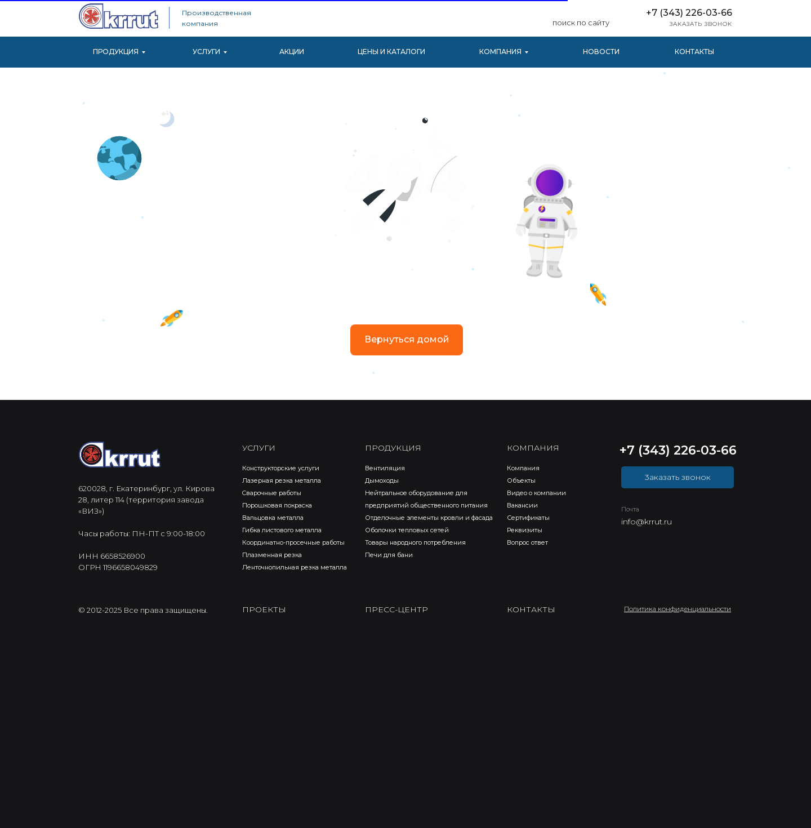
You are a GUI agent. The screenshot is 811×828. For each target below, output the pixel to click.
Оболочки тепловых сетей (407, 530)
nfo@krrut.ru (647, 522)
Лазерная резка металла (281, 480)
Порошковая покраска (277, 505)
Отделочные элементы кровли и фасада (429, 518)
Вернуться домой (406, 339)
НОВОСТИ (601, 51)
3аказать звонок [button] (678, 477)
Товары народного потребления (415, 542)
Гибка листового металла (282, 530)
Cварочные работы (271, 493)
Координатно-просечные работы (293, 542)
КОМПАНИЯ (500, 51)
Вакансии (522, 505)
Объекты (521, 480)
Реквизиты (524, 530)
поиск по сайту (580, 22)
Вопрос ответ (527, 542)
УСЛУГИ (206, 51)
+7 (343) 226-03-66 (689, 12)
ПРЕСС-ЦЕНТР (396, 609)
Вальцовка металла (273, 518)
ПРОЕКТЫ (264, 609)
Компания (523, 468)
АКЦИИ (291, 51)
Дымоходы (382, 480)
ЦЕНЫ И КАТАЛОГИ (391, 51)
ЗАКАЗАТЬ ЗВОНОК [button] (701, 24)
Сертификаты (528, 518)
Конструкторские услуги (280, 468)
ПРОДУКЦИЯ (116, 51)
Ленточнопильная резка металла (294, 567)
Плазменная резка (272, 555)
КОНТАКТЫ (694, 51)
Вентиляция (385, 468)
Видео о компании (536, 493)
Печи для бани (389, 555)
